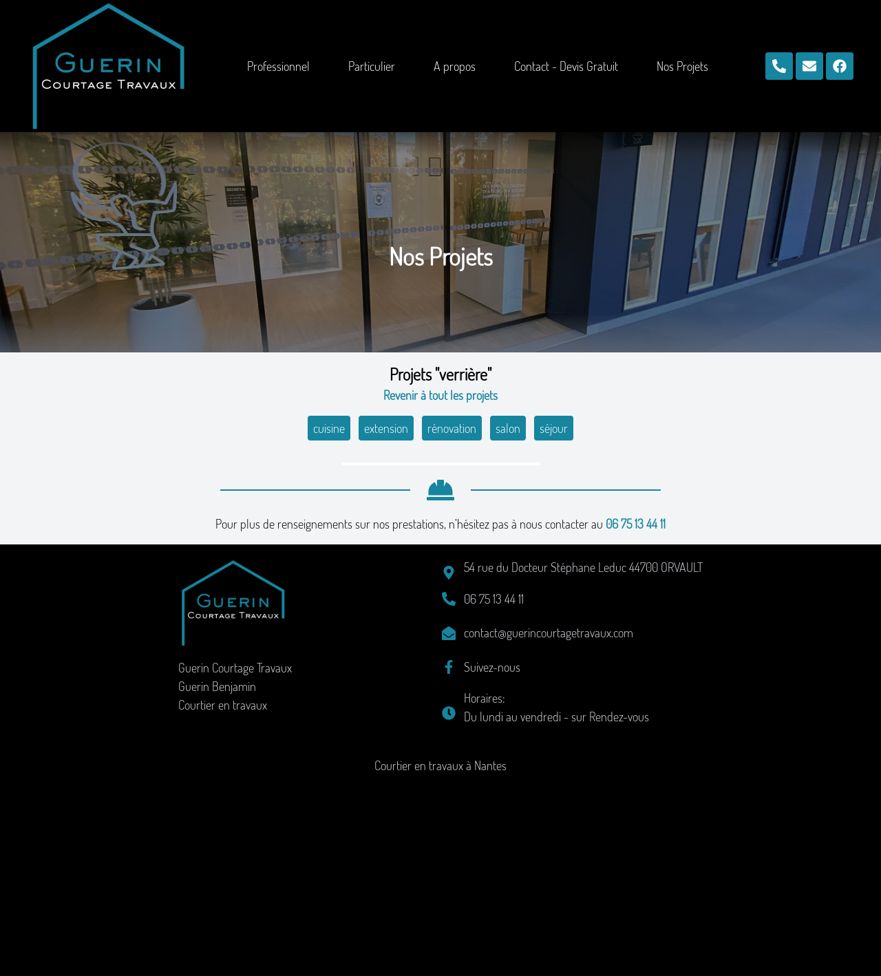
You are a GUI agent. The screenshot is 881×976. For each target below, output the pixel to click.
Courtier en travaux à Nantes (440, 960)
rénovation (451, 428)
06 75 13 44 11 (636, 719)
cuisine (329, 428)
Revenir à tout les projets (440, 395)
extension (386, 428)
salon (508, 428)
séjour (554, 428)
